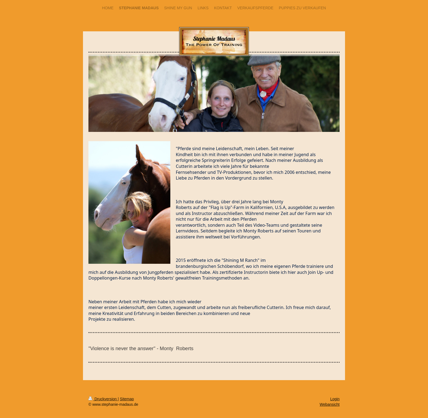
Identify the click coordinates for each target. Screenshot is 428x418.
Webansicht (330, 404)
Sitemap (127, 399)
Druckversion (103, 399)
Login (335, 399)
